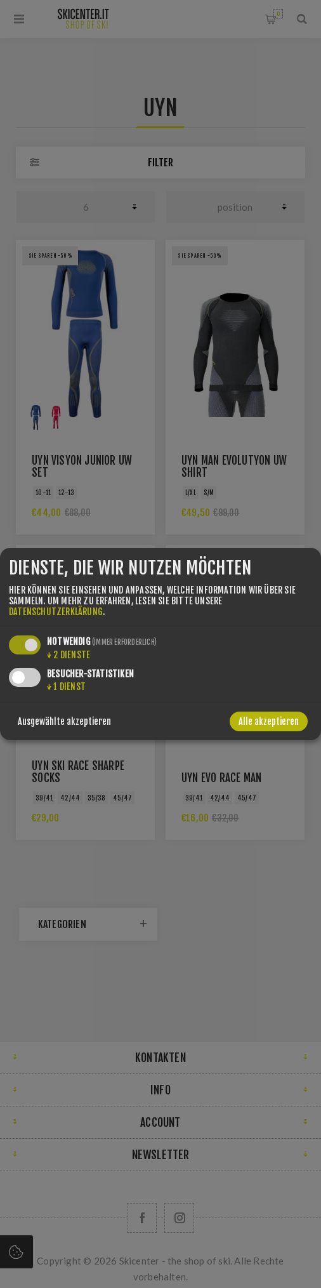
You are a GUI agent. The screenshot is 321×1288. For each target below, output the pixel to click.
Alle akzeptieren (269, 721)
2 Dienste (68, 654)
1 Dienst (66, 686)
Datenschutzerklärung (56, 611)
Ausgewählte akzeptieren (64, 721)
